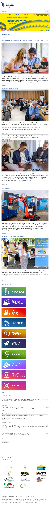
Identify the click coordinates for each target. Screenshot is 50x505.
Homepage (8, 457)
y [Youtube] (3, 459)
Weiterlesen (40, 81)
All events (6, 442)
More (4, 29)
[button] (22, 11)
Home (3, 457)
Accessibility (4, 461)
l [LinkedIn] (5, 459)
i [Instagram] (7, 459)
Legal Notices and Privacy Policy (16, 461)
